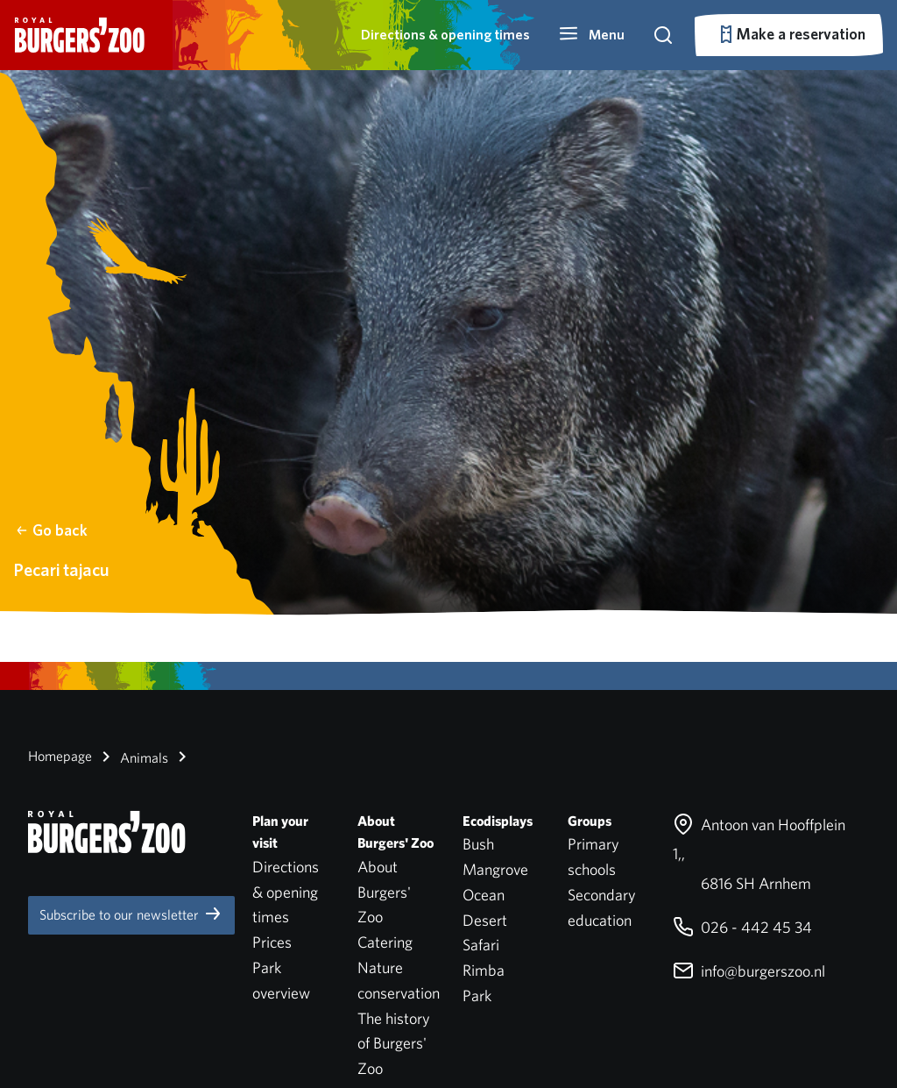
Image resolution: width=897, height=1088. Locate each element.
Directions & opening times (445, 34)
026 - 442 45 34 (742, 927)
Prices (272, 942)
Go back (51, 530)
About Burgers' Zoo (384, 892)
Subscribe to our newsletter (131, 913)
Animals (131, 756)
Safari (481, 945)
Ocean (484, 895)
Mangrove (495, 869)
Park (477, 995)
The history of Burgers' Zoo (393, 1043)
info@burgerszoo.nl (749, 971)
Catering (385, 942)
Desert (485, 920)
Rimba (484, 970)
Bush (478, 844)
